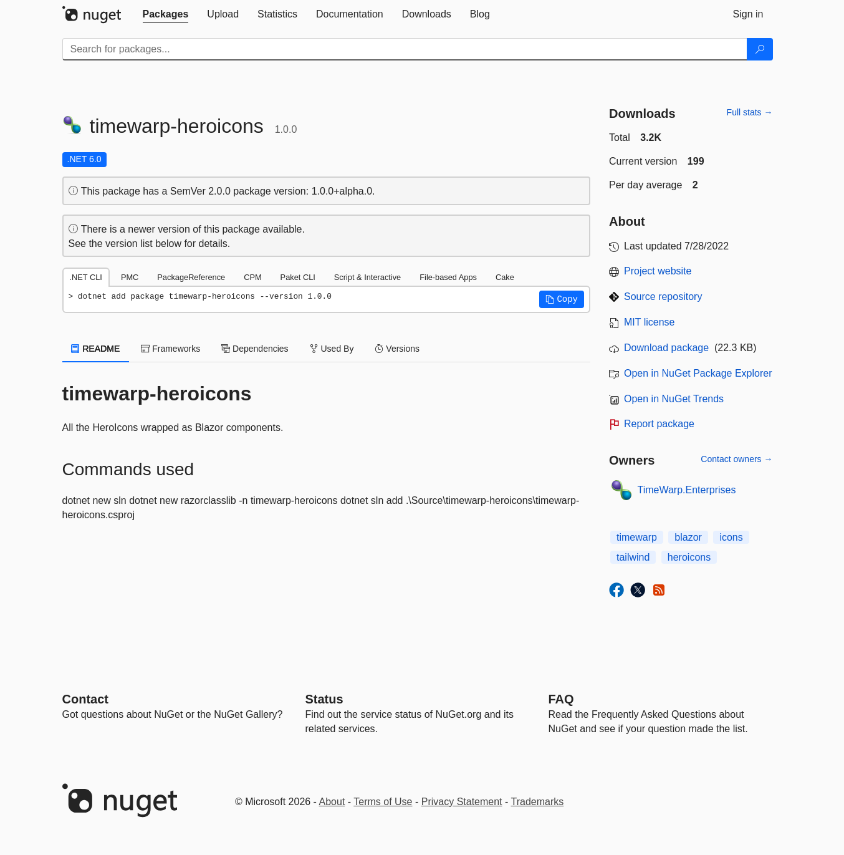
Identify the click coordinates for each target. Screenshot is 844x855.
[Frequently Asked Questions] (561, 699)
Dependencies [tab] (254, 348)
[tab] (165, 14)
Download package (666, 347)
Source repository (663, 296)
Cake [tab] (505, 277)
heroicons (689, 557)
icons (730, 537)
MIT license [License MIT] (649, 322)
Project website (658, 271)
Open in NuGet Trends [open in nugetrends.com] (674, 399)
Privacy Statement (461, 801)
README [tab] (96, 348)
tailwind (633, 557)
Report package (659, 423)
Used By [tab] (332, 348)
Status (324, 699)
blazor (688, 537)
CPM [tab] (252, 277)
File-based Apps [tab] (448, 277)
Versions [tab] (397, 348)
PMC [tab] (129, 277)
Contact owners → (736, 459)
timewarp (636, 537)
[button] (561, 299)
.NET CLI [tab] (86, 277)
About (332, 801)
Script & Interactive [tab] (367, 277)
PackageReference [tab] (191, 277)
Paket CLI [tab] (298, 277)
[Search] (760, 49)
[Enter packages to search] (404, 49)
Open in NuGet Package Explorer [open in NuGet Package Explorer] (698, 373)
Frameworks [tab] (170, 348)
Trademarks (537, 801)
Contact (85, 699)
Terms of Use (382, 801)
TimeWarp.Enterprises (687, 490)
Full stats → (750, 112)
